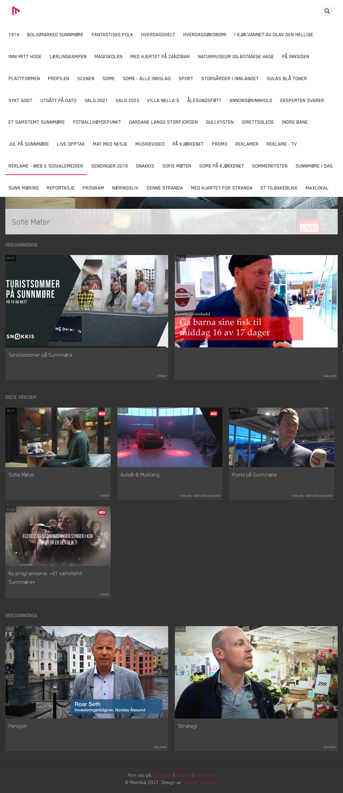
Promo (220, 144)
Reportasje (61, 188)
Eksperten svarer (302, 100)
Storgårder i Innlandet (230, 78)
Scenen (86, 78)
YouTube (183, 775)
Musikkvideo (150, 144)
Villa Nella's (163, 100)
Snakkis (145, 166)
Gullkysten (220, 122)
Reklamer (247, 144)
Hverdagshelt (158, 34)
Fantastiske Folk (112, 34)
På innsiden (295, 56)
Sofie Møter (177, 166)
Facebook (163, 775)
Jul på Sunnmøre (29, 144)
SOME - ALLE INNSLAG (147, 78)
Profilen (58, 78)
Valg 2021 (96, 100)
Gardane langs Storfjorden (163, 122)
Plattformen (24, 78)
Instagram (205, 775)
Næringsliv (125, 188)
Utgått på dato (59, 100)
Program (93, 188)
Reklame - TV (282, 144)
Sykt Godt (21, 100)
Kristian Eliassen (199, 782)
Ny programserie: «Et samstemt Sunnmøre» (45, 577)
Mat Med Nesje (110, 144)
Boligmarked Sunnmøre (55, 34)
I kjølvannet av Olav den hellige (274, 34)
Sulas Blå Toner (287, 78)
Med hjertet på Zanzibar (160, 56)
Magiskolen (109, 56)
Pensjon (18, 726)
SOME (109, 78)
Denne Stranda (165, 188)
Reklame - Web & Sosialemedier (46, 166)
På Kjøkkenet (188, 144)
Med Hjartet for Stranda (222, 188)
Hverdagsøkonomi (205, 34)
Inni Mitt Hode (25, 56)
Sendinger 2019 (109, 166)
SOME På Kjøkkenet (221, 166)
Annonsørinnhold (251, 100)
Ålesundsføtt (204, 100)
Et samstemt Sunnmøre (37, 122)
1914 (14, 34)
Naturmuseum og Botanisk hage (236, 56)
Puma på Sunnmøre (254, 474)
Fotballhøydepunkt (97, 122)
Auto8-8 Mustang (140, 474)
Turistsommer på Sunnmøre (40, 354)
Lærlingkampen (68, 56)
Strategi (187, 726)
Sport (186, 78)
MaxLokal (317, 188)
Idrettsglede (258, 122)
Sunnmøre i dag (314, 166)
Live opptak (71, 144)
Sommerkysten (270, 166)
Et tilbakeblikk (279, 188)
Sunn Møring (24, 188)
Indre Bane (295, 122)
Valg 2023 (127, 100)
